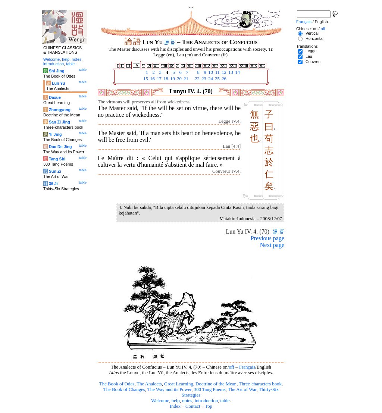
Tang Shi (57, 159)
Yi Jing (55, 134)
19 (172, 78)
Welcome (160, 400)
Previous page (267, 238)
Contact (192, 406)
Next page (272, 245)
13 (230, 72)
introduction (206, 400)
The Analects (149, 384)
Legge (311, 51)
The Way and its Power (169, 389)
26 (223, 78)
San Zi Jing (59, 122)
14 (237, 72)
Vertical (312, 33)
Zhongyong (60, 109)
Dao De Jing (60, 146)
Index (175, 406)
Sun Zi (55, 171)
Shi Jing (56, 71)
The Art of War (242, 389)
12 (223, 72)
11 (217, 72)
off (231, 367)
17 (159, 78)
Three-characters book (260, 384)
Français (247, 367)
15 (145, 78)
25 (217, 78)
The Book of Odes (116, 384)
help (176, 400)
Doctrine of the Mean (216, 384)
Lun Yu (58, 83)
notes (187, 400)
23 (203, 78)
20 (179, 78)
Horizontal (314, 38)
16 (152, 78)
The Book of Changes (124, 389)
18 (165, 78)
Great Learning (178, 384)
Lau (309, 56)
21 (185, 78)
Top (208, 406)
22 (197, 78)
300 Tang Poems (210, 389)
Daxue (55, 97)
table (225, 400)
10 (210, 72)
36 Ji (53, 183)
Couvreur (314, 61)
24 (210, 78)
